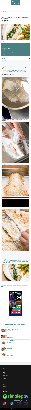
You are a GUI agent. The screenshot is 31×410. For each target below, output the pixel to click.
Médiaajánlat (4, 378)
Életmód (4, 373)
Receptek (4, 372)
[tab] (15, 42)
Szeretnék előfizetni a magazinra (19, 324)
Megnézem (9, 324)
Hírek (3, 369)
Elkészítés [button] (16, 58)
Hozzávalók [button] (16, 41)
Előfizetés (4, 384)
